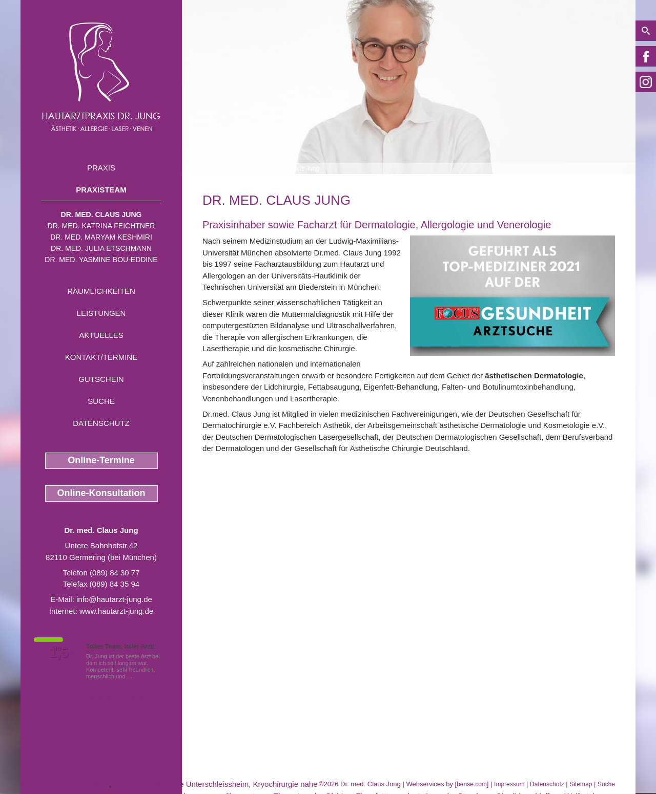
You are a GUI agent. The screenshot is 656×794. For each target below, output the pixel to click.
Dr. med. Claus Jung (101, 214)
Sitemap (580, 784)
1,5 (59, 652)
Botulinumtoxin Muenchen (64, 784)
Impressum (509, 784)
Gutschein (101, 379)
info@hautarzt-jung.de (114, 599)
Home (210, 168)
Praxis (101, 167)
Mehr (140, 676)
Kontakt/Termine (101, 357)
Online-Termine (101, 460)
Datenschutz (101, 423)
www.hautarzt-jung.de (116, 611)
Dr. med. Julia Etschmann (101, 248)
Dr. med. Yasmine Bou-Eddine (101, 259)
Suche (101, 401)
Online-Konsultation (101, 493)
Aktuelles (101, 335)
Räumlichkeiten (101, 291)
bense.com (472, 784)
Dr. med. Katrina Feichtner (101, 226)
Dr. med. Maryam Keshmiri (101, 237)
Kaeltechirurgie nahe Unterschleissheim (181, 784)
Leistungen (101, 313)
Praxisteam (101, 189)
